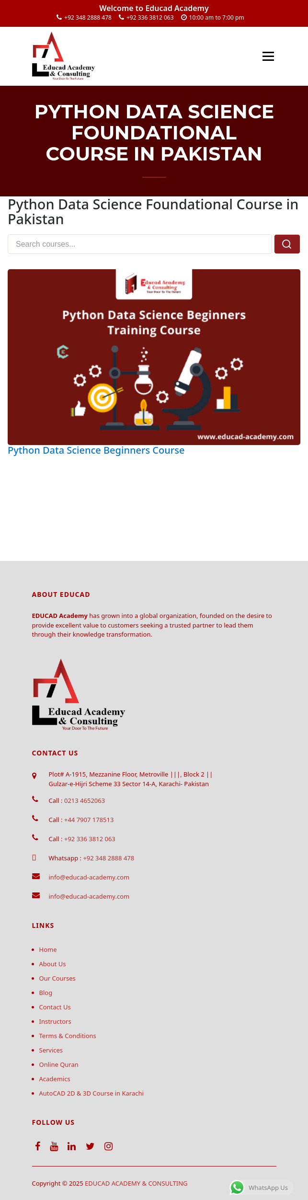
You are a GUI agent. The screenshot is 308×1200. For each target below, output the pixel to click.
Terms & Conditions (67, 1035)
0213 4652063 (84, 800)
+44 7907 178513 (89, 819)
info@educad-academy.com (89, 877)
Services (51, 1050)
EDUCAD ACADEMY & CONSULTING (136, 1183)
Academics (54, 1078)
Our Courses (57, 978)
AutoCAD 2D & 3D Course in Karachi (91, 1093)
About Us (52, 964)
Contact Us (55, 1007)
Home (48, 949)
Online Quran (59, 1064)
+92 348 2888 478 (88, 17)
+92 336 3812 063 (150, 17)
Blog (46, 992)
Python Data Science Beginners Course (96, 450)
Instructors (55, 1021)
